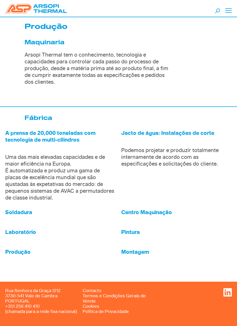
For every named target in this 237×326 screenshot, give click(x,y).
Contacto (92, 290)
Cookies (91, 306)
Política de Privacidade (106, 311)
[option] (118, 96)
